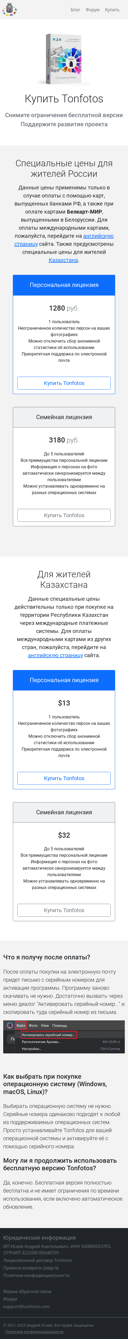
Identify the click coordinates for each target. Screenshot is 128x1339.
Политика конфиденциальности (36, 1275)
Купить (112, 10)
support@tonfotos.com (26, 1306)
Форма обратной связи (27, 1291)
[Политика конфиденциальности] (34, 1331)
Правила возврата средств (30, 1268)
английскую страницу (55, 655)
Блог (75, 10)
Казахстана (63, 260)
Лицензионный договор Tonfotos (37, 1260)
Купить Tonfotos (64, 383)
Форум (93, 10)
